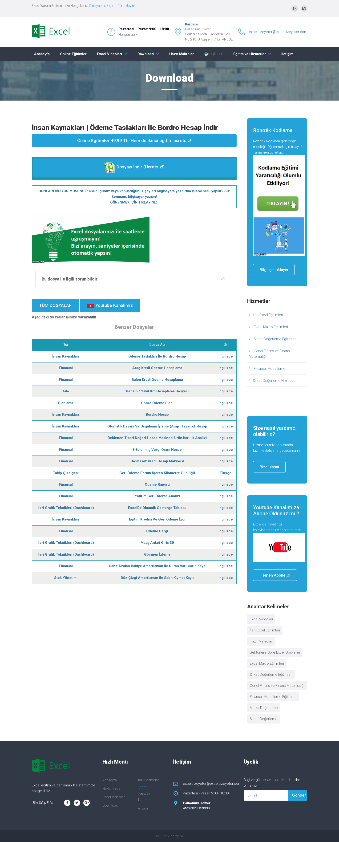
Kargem (191, 24)
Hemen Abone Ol (275, 575)
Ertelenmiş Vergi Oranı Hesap (157, 449)
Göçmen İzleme (157, 554)
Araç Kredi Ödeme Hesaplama (157, 368)
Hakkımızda (111, 788)
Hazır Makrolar (181, 54)
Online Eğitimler (73, 54)
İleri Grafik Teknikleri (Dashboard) (66, 508)
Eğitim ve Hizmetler (249, 54)
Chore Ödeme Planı (157, 403)
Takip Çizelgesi (66, 473)
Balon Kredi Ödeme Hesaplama (157, 380)
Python (142, 787)
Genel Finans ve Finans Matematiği (269, 354)
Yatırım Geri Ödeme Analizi (157, 496)
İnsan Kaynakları (65, 356)
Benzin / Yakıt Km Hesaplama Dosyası (157, 391)
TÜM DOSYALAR (55, 305)
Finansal (66, 368)
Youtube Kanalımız (110, 305)
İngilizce (225, 356)
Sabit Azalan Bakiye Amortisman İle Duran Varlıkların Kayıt (157, 566)
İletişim (287, 54)
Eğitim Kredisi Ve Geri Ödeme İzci (157, 519)
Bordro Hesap (157, 414)
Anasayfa (42, 54)
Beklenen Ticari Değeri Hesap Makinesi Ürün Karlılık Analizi (157, 438)
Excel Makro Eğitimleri (270, 327)
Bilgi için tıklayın (274, 269)
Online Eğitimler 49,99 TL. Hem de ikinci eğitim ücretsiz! (134, 140)
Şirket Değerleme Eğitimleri (274, 339)
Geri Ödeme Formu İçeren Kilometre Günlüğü (157, 473)
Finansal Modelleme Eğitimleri (273, 697)
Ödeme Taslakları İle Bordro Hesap (157, 356)
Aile (65, 391)
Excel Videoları (109, 54)
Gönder (299, 795)
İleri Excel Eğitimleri (268, 315)
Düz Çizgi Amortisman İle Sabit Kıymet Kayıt (157, 578)
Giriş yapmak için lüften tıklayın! (112, 6)
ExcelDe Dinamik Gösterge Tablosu (157, 508)
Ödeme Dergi (157, 531)
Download (145, 54)
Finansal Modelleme (269, 368)
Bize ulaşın (269, 466)
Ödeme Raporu (157, 484)
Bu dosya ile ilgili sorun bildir (69, 279)
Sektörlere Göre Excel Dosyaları (275, 652)
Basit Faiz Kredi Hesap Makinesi (157, 461)
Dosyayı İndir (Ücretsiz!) (134, 167)
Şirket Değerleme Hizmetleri (275, 380)
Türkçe (225, 473)
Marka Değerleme (264, 708)
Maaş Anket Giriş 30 (157, 543)
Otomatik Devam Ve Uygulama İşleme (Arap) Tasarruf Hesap (157, 426)
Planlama (65, 403)
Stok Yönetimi (65, 578)
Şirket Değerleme (263, 719)
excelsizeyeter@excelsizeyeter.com (278, 32)
